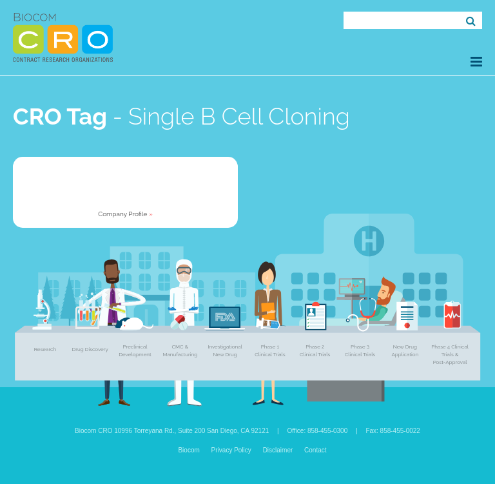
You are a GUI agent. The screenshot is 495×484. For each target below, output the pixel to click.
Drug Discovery (90, 349)
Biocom (188, 450)
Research (45, 349)
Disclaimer (278, 450)
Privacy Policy (231, 450)
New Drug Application (404, 350)
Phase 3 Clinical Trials (360, 350)
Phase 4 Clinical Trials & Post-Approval (450, 354)
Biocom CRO (63, 37)
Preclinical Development (135, 350)
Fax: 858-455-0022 (392, 430)
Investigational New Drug (225, 350)
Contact (315, 450)
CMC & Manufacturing (179, 350)
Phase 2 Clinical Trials (315, 350)
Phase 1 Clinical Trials (270, 350)
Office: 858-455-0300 (317, 430)
